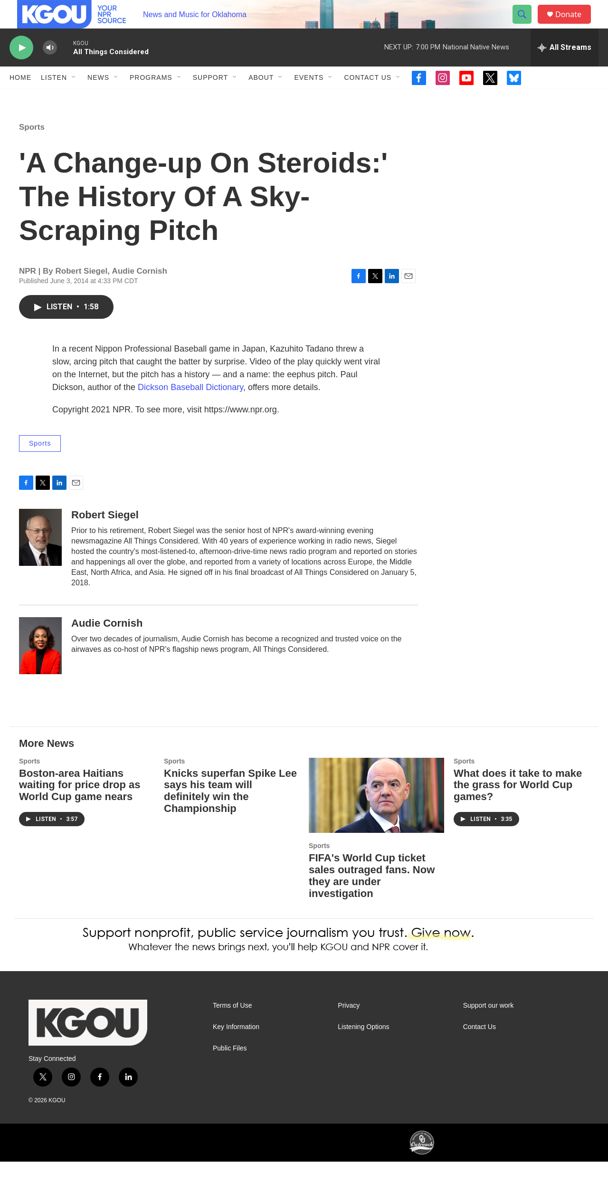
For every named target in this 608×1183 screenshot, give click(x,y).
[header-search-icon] (526, 25)
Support (210, 99)
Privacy (349, 1026)
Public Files (230, 1069)
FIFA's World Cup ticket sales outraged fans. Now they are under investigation (372, 897)
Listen (54, 99)
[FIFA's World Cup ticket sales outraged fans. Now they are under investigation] (376, 817)
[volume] (50, 69)
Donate (574, 25)
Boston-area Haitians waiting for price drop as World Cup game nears (79, 806)
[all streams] (564, 69)
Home (20, 99)
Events (308, 99)
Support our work (488, 1026)
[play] (21, 69)
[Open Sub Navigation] (74, 99)
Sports (32, 148)
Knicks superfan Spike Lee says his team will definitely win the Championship (230, 812)
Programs (151, 99)
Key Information (236, 1048)
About (261, 99)
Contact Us (367, 99)
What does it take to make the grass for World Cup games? (518, 806)
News (98, 99)
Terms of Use (232, 1026)
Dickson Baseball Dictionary (190, 408)
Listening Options (363, 1048)
